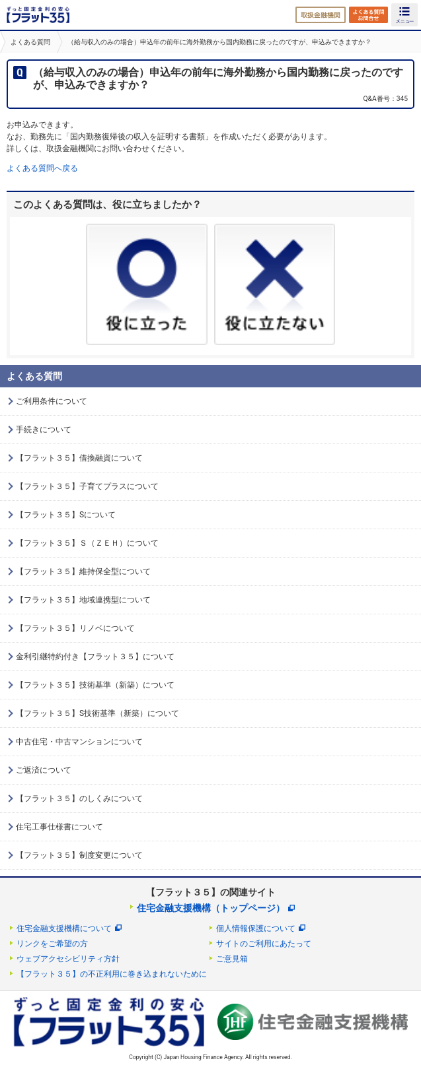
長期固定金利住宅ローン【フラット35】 (38, 15)
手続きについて (43, 429)
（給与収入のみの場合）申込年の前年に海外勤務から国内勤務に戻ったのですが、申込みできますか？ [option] (219, 42)
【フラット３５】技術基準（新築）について (95, 685)
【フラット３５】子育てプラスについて (87, 486)
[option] (28, 42)
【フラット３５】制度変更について (79, 855)
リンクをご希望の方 (52, 943)
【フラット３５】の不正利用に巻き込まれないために (112, 974)
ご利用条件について (51, 401)
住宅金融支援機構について (64, 928)
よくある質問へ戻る (42, 168)
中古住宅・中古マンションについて (79, 741)
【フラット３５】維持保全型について (83, 571)
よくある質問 (30, 42)
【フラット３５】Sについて (66, 514)
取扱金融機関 (320, 15)
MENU (404, 14)
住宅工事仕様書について (59, 826)
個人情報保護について (255, 928)
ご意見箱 (232, 958)
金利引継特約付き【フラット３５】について (95, 656)
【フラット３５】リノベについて (75, 628)
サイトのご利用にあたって (263, 943)
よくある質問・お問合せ (368, 15)
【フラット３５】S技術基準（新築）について (97, 713)
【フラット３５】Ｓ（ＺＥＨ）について (87, 543)
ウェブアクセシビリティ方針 (68, 958)
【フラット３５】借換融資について (79, 458)
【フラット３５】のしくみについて (79, 798)
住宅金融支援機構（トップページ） (211, 908)
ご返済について (43, 770)
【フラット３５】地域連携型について (83, 599)
